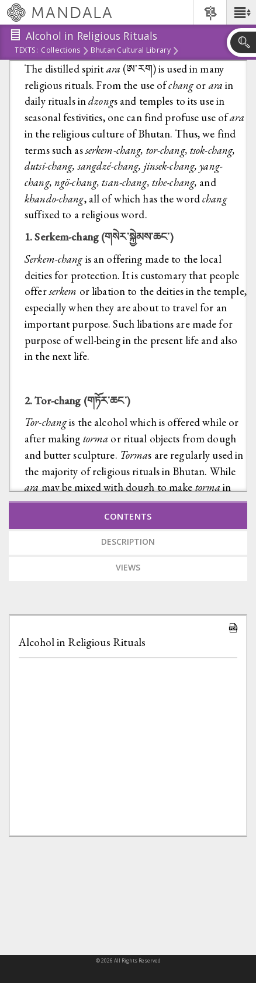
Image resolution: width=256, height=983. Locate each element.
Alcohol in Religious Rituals (82, 642)
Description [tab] (128, 541)
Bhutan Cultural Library (130, 51)
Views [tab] (128, 567)
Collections (60, 51)
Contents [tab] (128, 516)
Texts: (26, 51)
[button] (241, 12)
